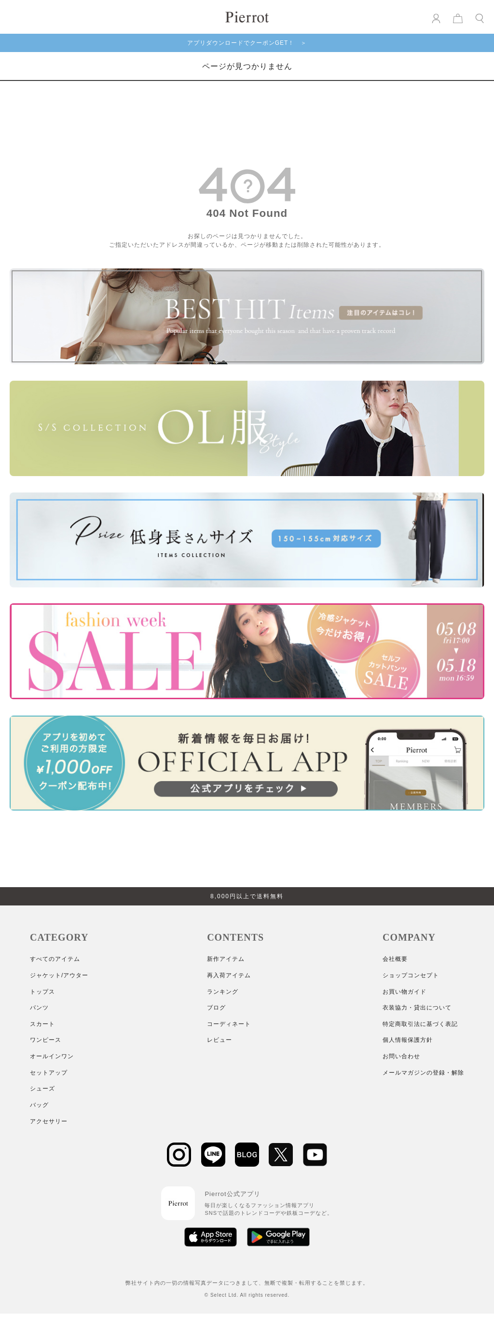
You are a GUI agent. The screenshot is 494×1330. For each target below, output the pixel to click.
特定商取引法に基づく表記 (420, 1024)
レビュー (219, 1040)
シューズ (42, 1088)
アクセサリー (49, 1121)
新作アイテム (226, 959)
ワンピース (45, 1040)
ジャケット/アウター (59, 975)
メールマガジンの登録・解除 (423, 1072)
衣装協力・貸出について (417, 1007)
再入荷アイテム (229, 975)
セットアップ (49, 1072)
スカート (42, 1024)
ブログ (216, 1007)
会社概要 (395, 959)
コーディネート (229, 1024)
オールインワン (52, 1056)
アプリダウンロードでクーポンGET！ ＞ (247, 43)
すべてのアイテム (55, 959)
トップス (42, 991)
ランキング (222, 991)
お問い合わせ (401, 1056)
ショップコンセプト (411, 975)
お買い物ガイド (404, 991)
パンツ (39, 1007)
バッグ (39, 1105)
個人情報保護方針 (408, 1040)
